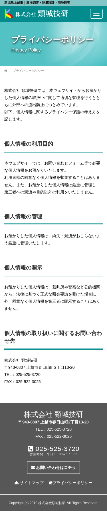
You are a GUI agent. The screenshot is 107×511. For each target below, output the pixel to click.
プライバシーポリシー (70, 482)
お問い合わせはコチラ (53, 467)
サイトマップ (29, 482)
